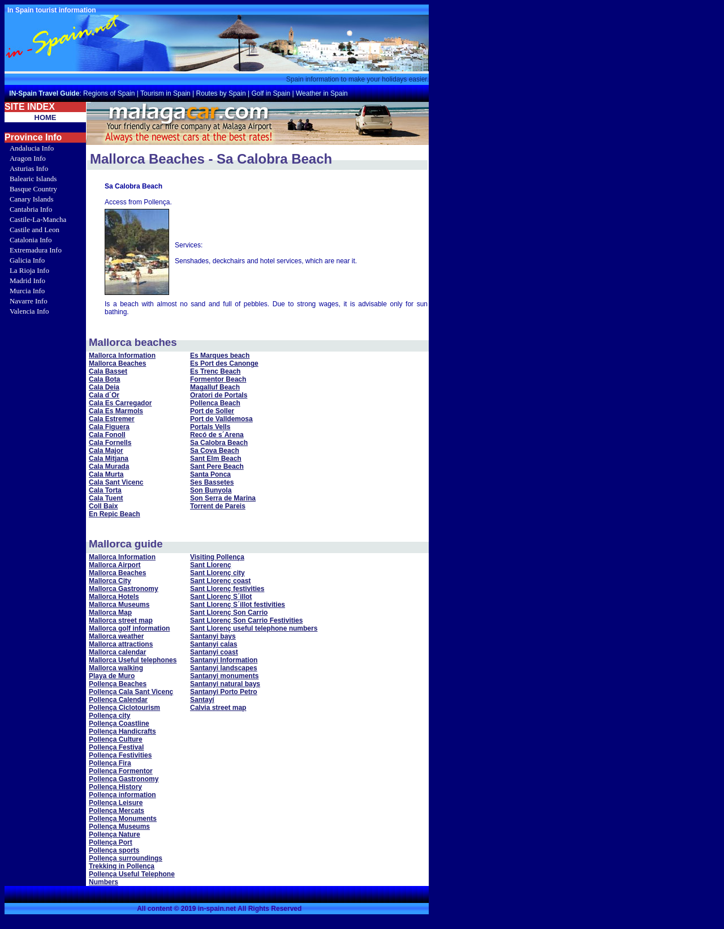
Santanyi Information (223, 660)
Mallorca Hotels (114, 597)
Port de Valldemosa (221, 419)
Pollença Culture (116, 739)
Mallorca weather (116, 636)
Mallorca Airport (115, 565)
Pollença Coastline (119, 723)
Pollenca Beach (215, 403)
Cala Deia (104, 387)
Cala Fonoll (107, 435)
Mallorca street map (121, 620)
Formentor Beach (218, 379)
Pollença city (109, 716)
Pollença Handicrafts (122, 731)
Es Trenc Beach (215, 371)
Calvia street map (218, 708)
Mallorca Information (122, 355)
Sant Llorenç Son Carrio (229, 613)
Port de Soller (212, 411)
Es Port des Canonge (224, 363)
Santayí (202, 700)
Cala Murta (106, 474)
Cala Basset (108, 371)
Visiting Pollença (217, 557)
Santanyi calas (213, 644)
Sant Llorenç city (217, 573)
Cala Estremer (112, 419)
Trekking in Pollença (121, 866)
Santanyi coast (214, 652)
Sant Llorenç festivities (227, 589)
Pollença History (115, 787)
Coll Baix (103, 506)
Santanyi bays (213, 636)
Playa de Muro (112, 676)
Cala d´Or (104, 395)
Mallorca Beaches (117, 363)
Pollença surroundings (125, 858)
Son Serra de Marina (223, 498)
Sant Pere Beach (217, 466)
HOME (46, 117)
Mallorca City (110, 581)
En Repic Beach (114, 514)
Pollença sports (114, 850)
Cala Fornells (110, 443)
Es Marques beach (219, 355)
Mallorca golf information (129, 628)
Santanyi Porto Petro (223, 692)
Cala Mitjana (108, 459)
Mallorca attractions (121, 644)
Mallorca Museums (119, 605)
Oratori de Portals (218, 395)
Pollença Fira (110, 763)
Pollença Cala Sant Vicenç (131, 692)
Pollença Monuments (123, 819)
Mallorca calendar (117, 652)
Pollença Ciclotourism (124, 708)
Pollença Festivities (120, 755)
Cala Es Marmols (116, 411)
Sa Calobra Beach (219, 443)
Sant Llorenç (210, 565)
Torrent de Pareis (217, 506)
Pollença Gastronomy (123, 779)
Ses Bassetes (212, 482)
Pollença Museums (119, 826)
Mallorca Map (110, 613)
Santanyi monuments (224, 676)
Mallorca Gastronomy (123, 589)
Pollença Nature (114, 834)
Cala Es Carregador (120, 403)
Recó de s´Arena (217, 435)
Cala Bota (104, 379)
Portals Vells (210, 427)
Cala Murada (109, 466)
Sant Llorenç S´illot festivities (237, 605)
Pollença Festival (116, 747)
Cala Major (106, 451)
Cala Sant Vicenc (116, 482)
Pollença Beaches (117, 684)
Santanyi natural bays (225, 684)
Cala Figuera (109, 427)
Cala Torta (105, 490)
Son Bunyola (210, 490)
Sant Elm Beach (216, 459)
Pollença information (122, 795)
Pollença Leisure (116, 803)
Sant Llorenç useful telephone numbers (253, 628)
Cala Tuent (106, 498)
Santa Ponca (210, 474)
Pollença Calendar (118, 700)
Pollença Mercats (116, 811)
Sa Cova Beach (214, 451)
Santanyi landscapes (223, 668)
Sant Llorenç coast (220, 581)
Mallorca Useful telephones (132, 660)
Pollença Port (110, 842)
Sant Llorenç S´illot (221, 597)
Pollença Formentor (121, 771)
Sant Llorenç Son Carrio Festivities (246, 620)
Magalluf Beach (215, 387)
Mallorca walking (116, 668)
